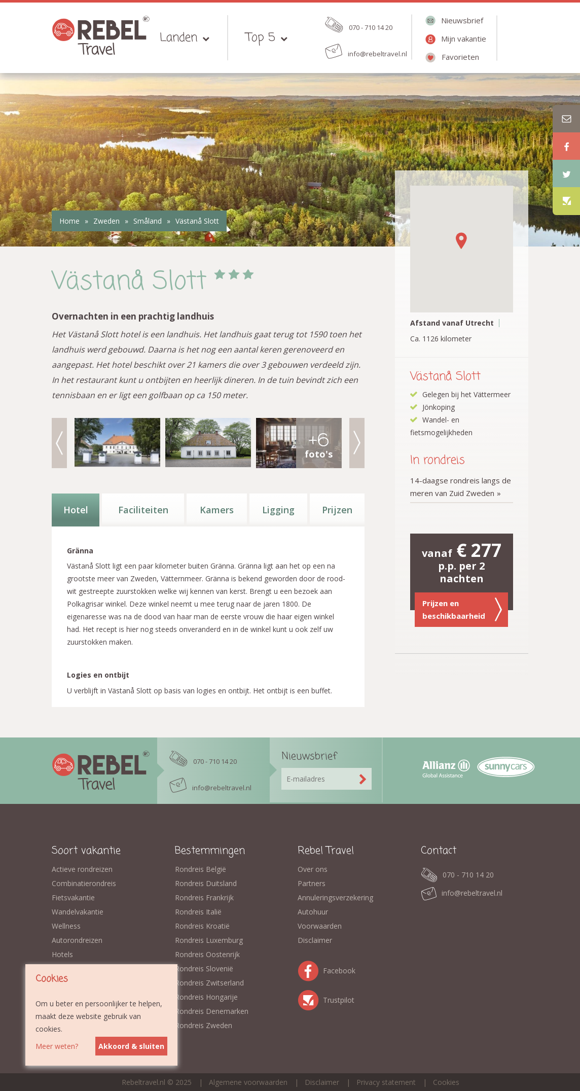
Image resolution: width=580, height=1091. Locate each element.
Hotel (75, 510)
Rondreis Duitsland (206, 883)
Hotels (62, 954)
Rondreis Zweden (203, 1025)
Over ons (313, 869)
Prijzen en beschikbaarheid (462, 610)
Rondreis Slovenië (204, 968)
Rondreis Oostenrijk (207, 954)
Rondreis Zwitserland (209, 983)
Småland (147, 221)
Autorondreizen (77, 940)
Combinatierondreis (84, 883)
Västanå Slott (197, 221)
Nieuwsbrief (462, 20)
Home (69, 221)
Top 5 (260, 38)
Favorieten (460, 57)
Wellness (66, 926)
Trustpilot (310, 998)
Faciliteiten (143, 510)
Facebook (310, 969)
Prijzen (337, 510)
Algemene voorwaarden (248, 1082)
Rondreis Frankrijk (204, 897)
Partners (311, 883)
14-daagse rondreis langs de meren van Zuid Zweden (460, 486)
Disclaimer (315, 940)
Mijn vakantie (463, 38)
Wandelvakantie (77, 912)
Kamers (217, 510)
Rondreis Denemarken (211, 1011)
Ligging (278, 510)
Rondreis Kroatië (202, 926)
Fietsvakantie (73, 897)
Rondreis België (200, 869)
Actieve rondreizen (82, 869)
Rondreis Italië (198, 912)
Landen (178, 38)
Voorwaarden (320, 926)
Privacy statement (386, 1082)
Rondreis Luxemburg (209, 940)
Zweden (106, 221)
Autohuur (313, 912)
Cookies (446, 1082)
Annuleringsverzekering (335, 897)
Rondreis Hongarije (206, 997)
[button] (461, 240)
